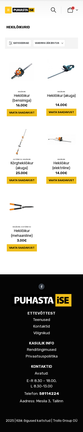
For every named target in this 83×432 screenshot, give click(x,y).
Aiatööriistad (17, 159)
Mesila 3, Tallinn (49, 401)
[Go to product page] (22, 72)
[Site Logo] (24, 10)
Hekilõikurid (22, 92)
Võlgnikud (41, 333)
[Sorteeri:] (49, 43)
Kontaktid (41, 326)
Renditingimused (41, 349)
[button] (8, 10)
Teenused (41, 319)
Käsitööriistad (26, 227)
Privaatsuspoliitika (42, 356)
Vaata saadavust (22, 112)
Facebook (41, 287)
